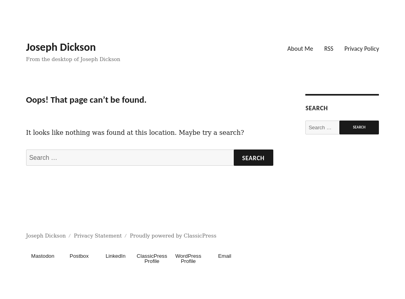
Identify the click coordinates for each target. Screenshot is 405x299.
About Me (300, 48)
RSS (328, 48)
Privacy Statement (98, 236)
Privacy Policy (361, 48)
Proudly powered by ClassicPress (173, 236)
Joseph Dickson (61, 47)
